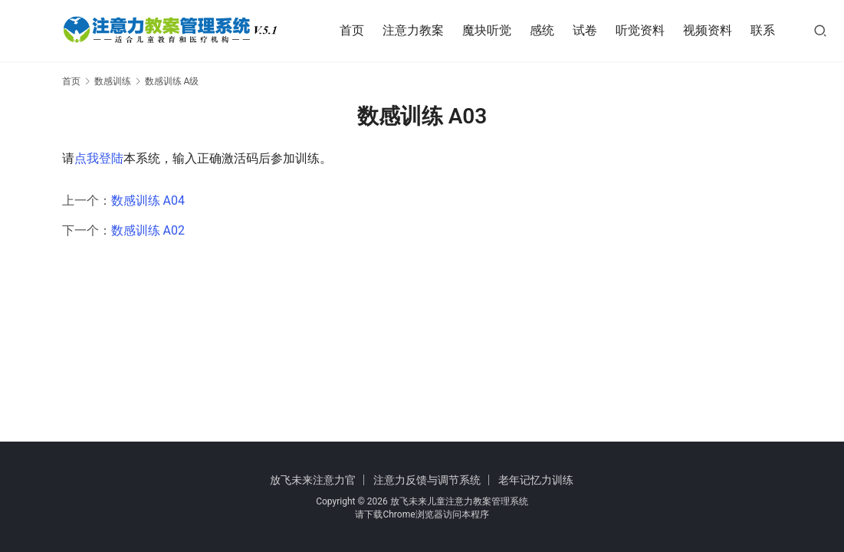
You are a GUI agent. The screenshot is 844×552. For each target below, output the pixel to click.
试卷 (590, 30)
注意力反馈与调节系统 (427, 480)
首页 (357, 30)
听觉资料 (645, 30)
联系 (768, 30)
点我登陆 (98, 158)
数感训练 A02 (148, 230)
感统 (547, 30)
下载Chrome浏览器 (403, 514)
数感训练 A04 (148, 200)
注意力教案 (418, 30)
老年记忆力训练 (535, 480)
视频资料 (712, 30)
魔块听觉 (492, 30)
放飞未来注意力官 (313, 480)
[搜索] (826, 30)
